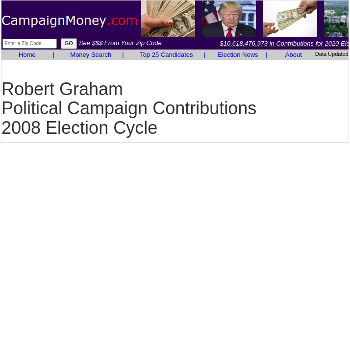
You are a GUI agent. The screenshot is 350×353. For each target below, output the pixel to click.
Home (27, 54)
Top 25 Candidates (166, 54)
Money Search (90, 54)
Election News (238, 54)
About (293, 54)
